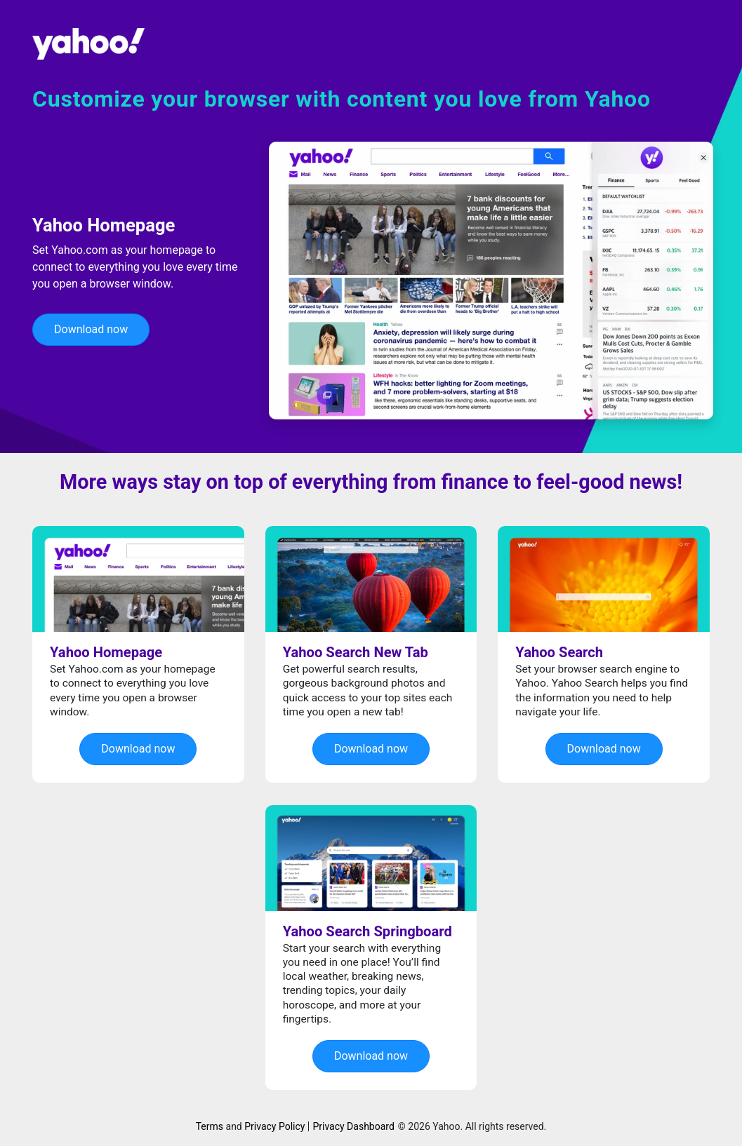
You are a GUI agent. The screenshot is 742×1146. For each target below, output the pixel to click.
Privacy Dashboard (353, 1126)
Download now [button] (91, 329)
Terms (209, 1126)
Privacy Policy (274, 1126)
